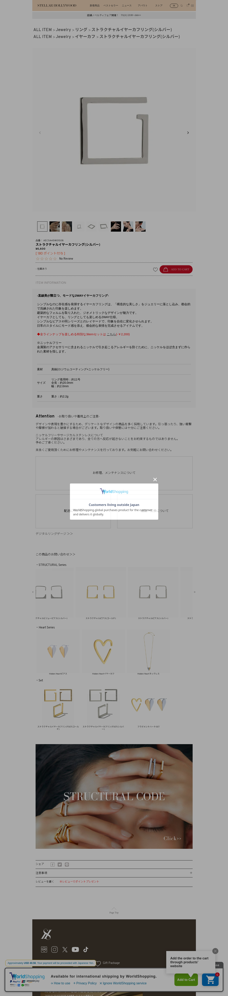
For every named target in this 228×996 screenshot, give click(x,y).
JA (174, 5)
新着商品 (95, 5)
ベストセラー (110, 5)
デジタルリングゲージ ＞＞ (56, 534)
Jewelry (63, 30)
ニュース (127, 5)
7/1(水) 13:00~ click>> (131, 15)
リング (81, 30)
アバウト (143, 5)
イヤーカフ (85, 37)
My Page (58, 963)
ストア (159, 5)
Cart (83, 963)
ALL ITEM (42, 30)
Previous (40, 133)
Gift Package (111, 963)
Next (188, 133)
